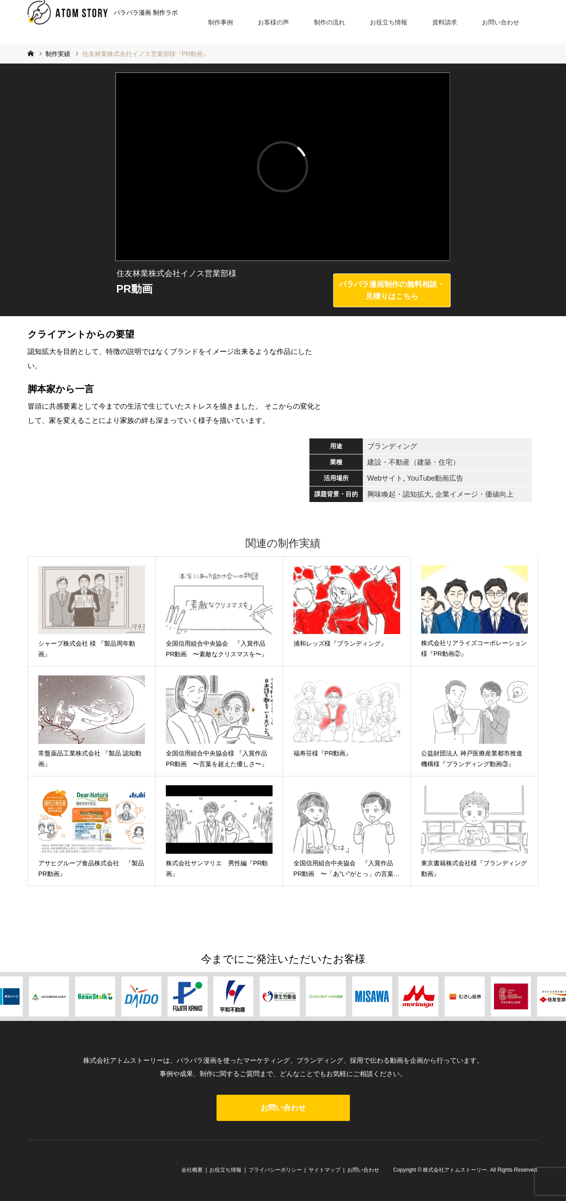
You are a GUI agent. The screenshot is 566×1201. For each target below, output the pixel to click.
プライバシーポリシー (275, 1170)
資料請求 (444, 22)
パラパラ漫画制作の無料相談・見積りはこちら (392, 290)
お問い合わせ (500, 22)
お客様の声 (273, 22)
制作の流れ (329, 22)
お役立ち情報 (388, 22)
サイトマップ (325, 1170)
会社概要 (192, 1170)
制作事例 (220, 22)
